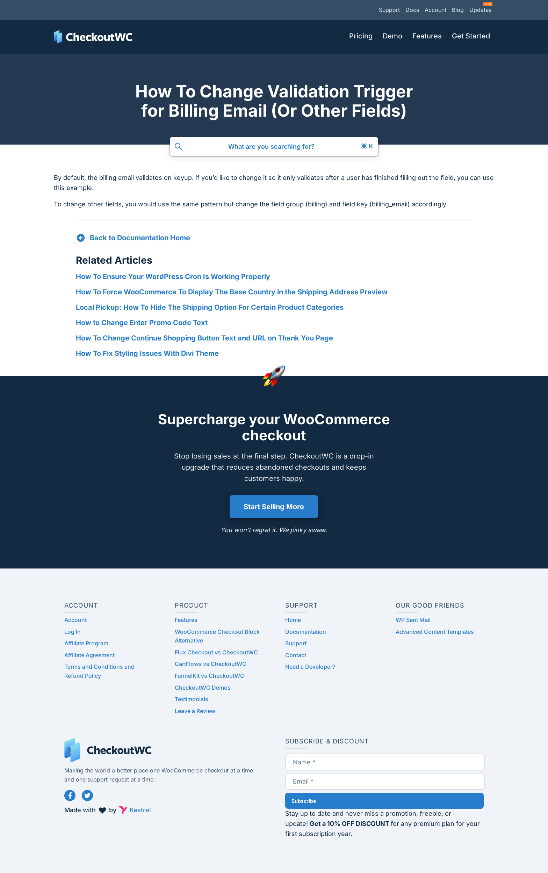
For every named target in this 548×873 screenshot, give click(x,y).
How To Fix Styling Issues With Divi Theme (147, 353)
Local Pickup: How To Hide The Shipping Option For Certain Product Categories (210, 307)
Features (427, 36)
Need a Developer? (310, 666)
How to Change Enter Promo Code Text (142, 322)
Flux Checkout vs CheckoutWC (216, 652)
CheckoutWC (93, 37)
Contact (295, 655)
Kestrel (140, 810)
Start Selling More (274, 506)
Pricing (361, 36)
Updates (480, 9)
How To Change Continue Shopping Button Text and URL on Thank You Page (204, 338)
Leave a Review (195, 710)
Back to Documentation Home (140, 238)
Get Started (471, 36)
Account (435, 9)
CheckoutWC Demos (203, 687)
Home (293, 619)
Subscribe (303, 801)
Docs (412, 9)
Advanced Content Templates (435, 631)
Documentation (305, 631)
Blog (458, 9)
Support (389, 9)
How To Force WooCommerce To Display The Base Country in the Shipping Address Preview (232, 292)
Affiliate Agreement (89, 655)
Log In (72, 631)
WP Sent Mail (413, 619)
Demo (392, 36)
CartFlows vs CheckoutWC (210, 663)
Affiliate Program (86, 643)
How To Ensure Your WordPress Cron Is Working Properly (173, 276)
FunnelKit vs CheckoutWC (209, 675)
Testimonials (191, 699)
